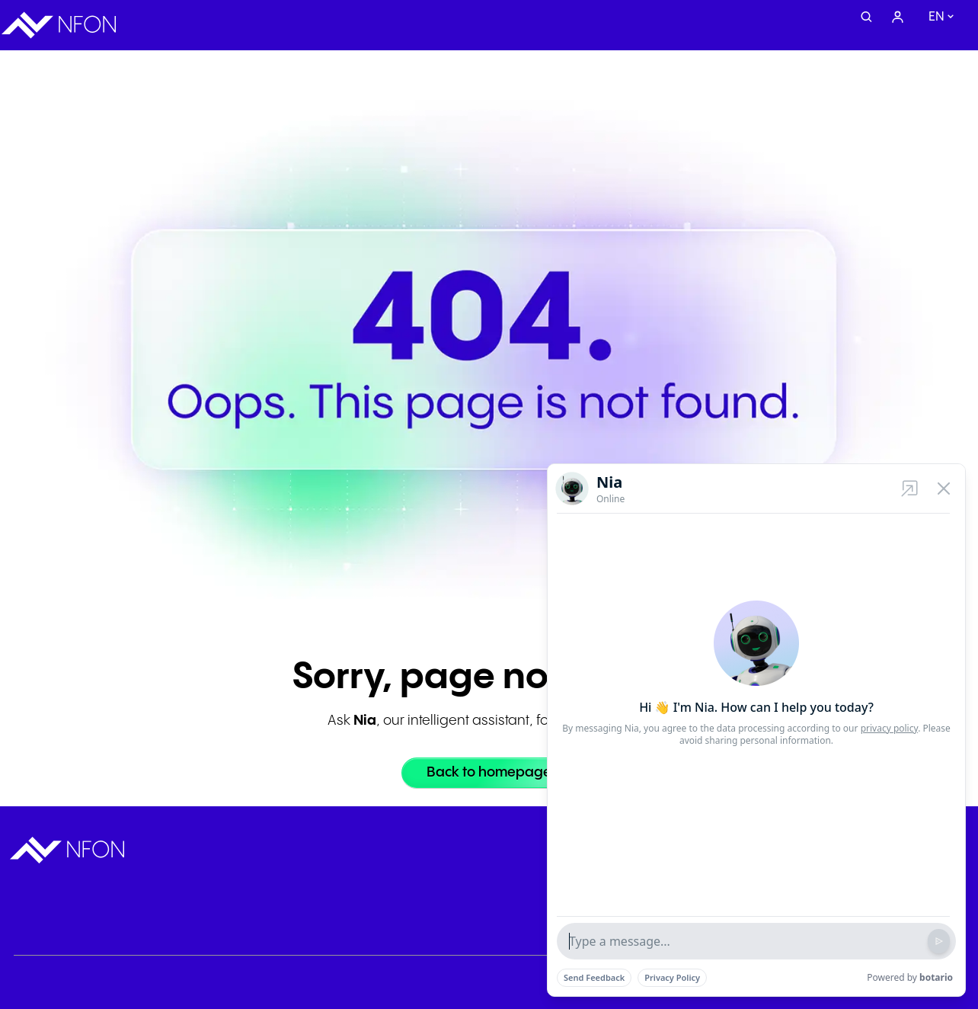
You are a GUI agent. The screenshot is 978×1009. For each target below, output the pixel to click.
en (936, 17)
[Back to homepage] (489, 773)
